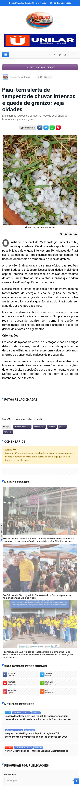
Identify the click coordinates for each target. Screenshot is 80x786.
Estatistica (29, 730)
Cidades (51, 67)
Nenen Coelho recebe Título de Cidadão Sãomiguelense (36, 750)
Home (31, 67)
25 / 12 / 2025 (45, 77)
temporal (8, 432)
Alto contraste (1, 533)
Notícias (40, 67)
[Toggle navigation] (5, 54)
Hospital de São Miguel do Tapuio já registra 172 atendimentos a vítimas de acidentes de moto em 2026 (36, 735)
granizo (62, 427)
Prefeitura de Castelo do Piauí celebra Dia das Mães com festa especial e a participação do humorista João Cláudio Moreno (38, 540)
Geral (8, 713)
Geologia (36, 713)
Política (9, 747)
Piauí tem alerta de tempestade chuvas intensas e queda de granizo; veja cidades (38, 99)
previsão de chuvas (22, 427)
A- (75, 234)
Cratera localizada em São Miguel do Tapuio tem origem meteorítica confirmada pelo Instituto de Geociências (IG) (37, 717)
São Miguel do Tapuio (21, 713)
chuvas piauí (39, 427)
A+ (70, 234)
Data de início (10, 775)
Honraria (38, 747)
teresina (52, 427)
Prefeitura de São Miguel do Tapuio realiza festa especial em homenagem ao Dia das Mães (37, 596)
